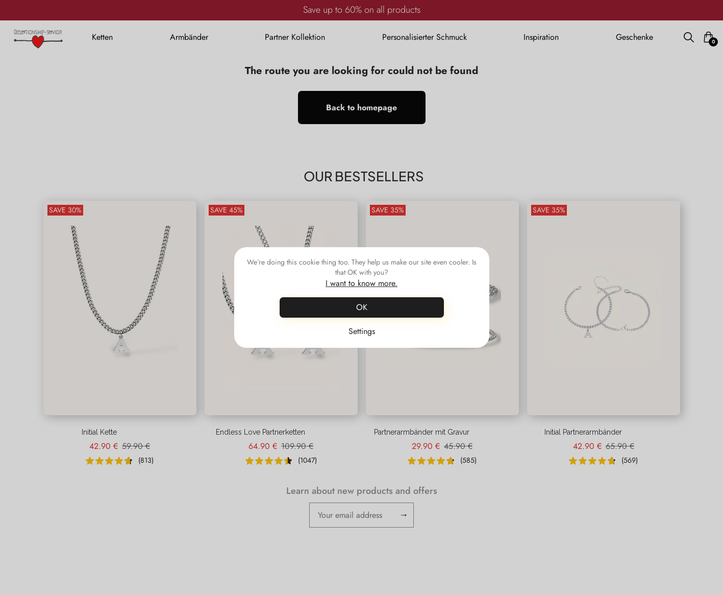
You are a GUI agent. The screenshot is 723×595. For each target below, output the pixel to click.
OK (361, 307)
